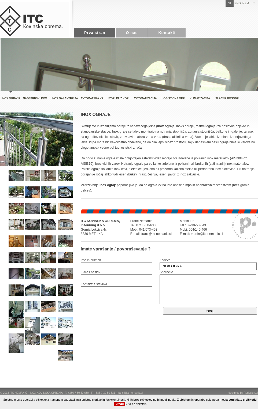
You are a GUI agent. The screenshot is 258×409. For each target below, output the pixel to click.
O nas (132, 33)
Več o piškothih (137, 404)
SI (229, 3)
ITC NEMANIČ (18, 392)
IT (253, 3)
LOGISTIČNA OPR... (174, 98)
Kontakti (166, 33)
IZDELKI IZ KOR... (119, 98)
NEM (245, 3)
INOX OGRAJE (11, 98)
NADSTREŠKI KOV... (36, 98)
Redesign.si (251, 392)
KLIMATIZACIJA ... (201, 98)
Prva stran (94, 33)
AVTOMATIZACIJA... (146, 98)
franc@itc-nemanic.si (130, 392)
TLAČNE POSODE (227, 98)
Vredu (120, 404)
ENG (237, 3)
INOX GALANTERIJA (64, 98)
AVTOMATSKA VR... (93, 98)
